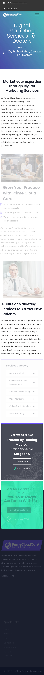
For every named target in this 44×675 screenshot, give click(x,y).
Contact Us (22, 461)
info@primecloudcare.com (17, 3)
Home (22, 47)
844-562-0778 (12, 9)
